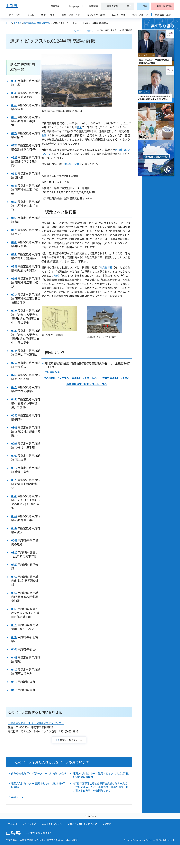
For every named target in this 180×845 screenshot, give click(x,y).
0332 (14, 552)
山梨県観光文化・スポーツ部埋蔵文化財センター (36, 723)
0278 (14, 387)
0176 (14, 230)
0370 (14, 625)
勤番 (56, 276)
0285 (14, 415)
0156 (14, 202)
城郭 (79, 127)
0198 (14, 278)
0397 (14, 637)
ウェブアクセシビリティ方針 (82, 824)
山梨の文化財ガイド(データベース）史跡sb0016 (38, 773)
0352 (14, 565)
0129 (14, 157)
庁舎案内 (12, 824)
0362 (14, 577)
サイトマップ (29, 824)
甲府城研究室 (71, 164)
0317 (14, 468)
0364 (14, 516)
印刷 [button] (89, 30)
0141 (14, 173)
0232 (14, 331)
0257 (14, 363)
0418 (14, 690)
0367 (14, 593)
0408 (14, 657)
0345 (14, 496)
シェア (78, 31)
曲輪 (44, 135)
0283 (14, 399)
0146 (14, 186)
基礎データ (17, 797)
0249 (14, 540)
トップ (9, 23)
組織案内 (17, 23)
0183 (14, 254)
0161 (14, 218)
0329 (14, 480)
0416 (14, 682)
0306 (14, 427)
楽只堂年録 (106, 267)
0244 (14, 351)
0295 (14, 443)
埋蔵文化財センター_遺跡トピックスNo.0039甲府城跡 (38, 785)
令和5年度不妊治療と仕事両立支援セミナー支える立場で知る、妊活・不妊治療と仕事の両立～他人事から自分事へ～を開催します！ (101, 787)
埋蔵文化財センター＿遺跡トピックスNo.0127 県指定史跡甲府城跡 (101, 775)
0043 (14, 93)
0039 (14, 81)
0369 (14, 609)
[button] (54, 6)
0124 (14, 133)
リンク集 (106, 824)
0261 (14, 375)
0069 (14, 105)
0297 (14, 456)
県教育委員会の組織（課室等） (37, 23)
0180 (14, 242)
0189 (14, 266)
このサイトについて (52, 824)
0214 (14, 294)
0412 (14, 670)
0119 (14, 117)
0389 (14, 528)
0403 (14, 649)
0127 (14, 145)
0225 (14, 311)
